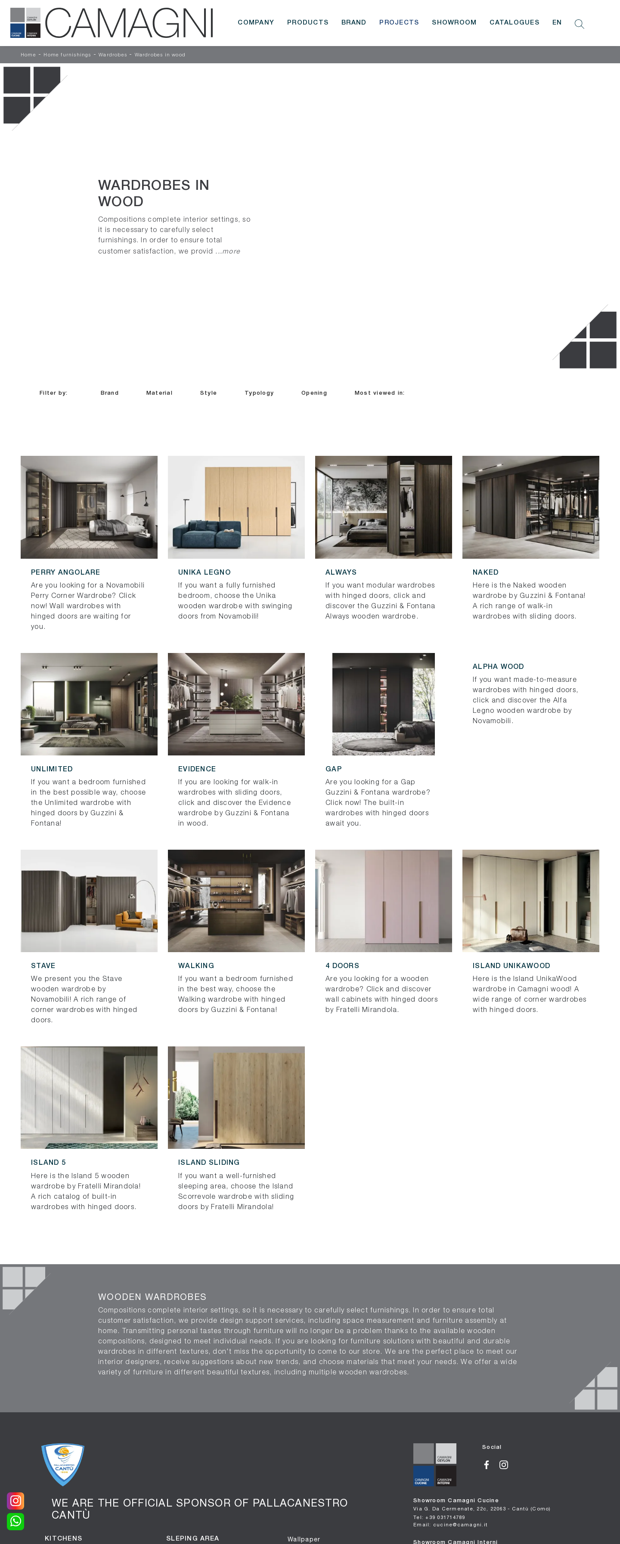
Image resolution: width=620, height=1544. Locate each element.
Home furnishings (67, 55)
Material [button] (159, 393)
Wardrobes (113, 55)
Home (28, 55)
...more (227, 251)
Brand (353, 23)
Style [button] (208, 393)
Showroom (454, 23)
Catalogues (514, 23)
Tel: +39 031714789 (439, 1517)
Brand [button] (110, 393)
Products (308, 23)
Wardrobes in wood (160, 55)
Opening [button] (314, 393)
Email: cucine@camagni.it (450, 1524)
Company (256, 23)
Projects (399, 23)
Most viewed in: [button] (380, 393)
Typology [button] (259, 393)
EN (557, 23)
